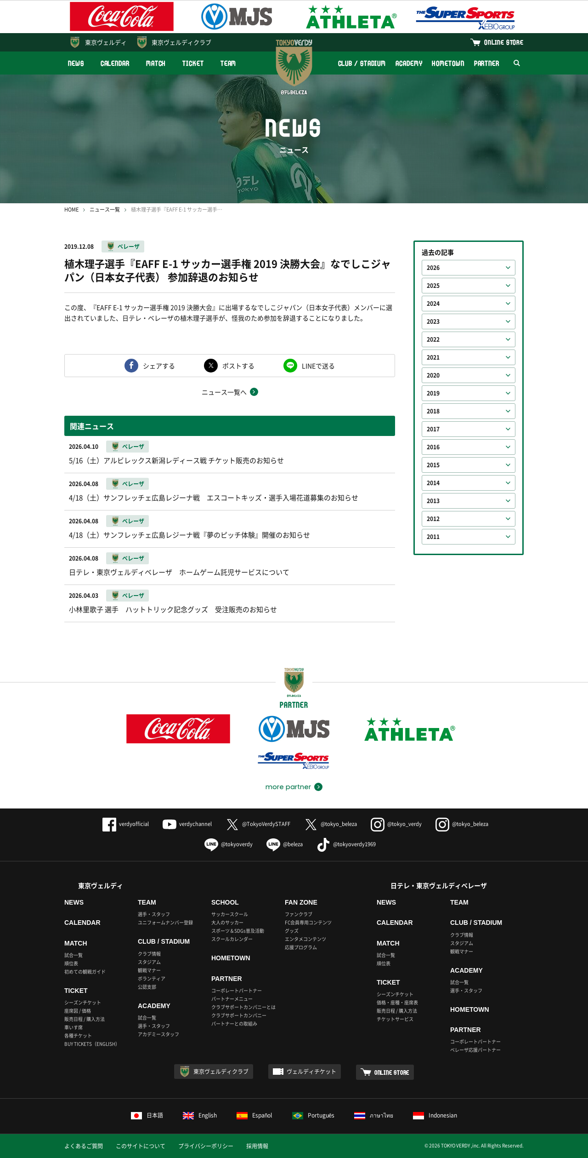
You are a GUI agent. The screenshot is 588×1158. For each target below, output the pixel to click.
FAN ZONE (301, 902)
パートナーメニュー (232, 998)
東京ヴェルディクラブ (181, 42)
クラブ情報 (149, 953)
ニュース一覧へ (224, 391)
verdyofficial (125, 824)
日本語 (147, 1115)
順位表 (71, 963)
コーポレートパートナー (236, 990)
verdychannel (187, 824)
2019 (433, 393)
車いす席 (73, 1027)
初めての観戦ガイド (85, 971)
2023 (433, 321)
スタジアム (149, 961)
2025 (433, 285)
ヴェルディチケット (311, 1071)
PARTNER (486, 63)
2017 (433, 429)
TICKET (193, 63)
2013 (433, 501)
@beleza (284, 844)
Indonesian (435, 1115)
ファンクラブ (298, 914)
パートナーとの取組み (234, 1023)
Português (313, 1115)
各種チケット (78, 1035)
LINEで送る (318, 365)
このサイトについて (140, 1146)
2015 (433, 465)
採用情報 (257, 1146)
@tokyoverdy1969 (346, 844)
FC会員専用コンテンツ (308, 922)
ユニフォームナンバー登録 (165, 922)
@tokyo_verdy (396, 824)
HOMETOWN (448, 63)
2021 (433, 357)
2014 (433, 483)
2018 (433, 411)
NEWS (76, 63)
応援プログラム (301, 947)
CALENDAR (115, 63)
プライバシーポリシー (205, 1146)
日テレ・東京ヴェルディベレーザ (438, 885)
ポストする (238, 365)
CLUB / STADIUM (362, 63)
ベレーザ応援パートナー (475, 1049)
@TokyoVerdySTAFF (258, 824)
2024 (433, 303)
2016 (433, 447)
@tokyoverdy (228, 844)
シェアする (159, 365)
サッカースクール (229, 914)
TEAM (228, 63)
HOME (71, 209)
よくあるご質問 (83, 1146)
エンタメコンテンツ (305, 938)
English (200, 1115)
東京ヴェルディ (106, 42)
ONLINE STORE (504, 42)
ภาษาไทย (373, 1115)
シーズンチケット (82, 1002)
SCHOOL (225, 902)
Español (254, 1115)
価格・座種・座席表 (397, 1002)
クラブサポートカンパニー (238, 1015)
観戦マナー (149, 970)
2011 (433, 537)
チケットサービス (395, 1018)
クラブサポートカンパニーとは (243, 1006)
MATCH (156, 63)
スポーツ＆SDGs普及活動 (237, 930)
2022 (433, 339)
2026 (433, 268)
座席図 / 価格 (77, 1010)
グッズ (292, 930)
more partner (288, 787)
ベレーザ (129, 246)
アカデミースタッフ (158, 1034)
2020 (433, 375)
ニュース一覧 (105, 209)
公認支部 (147, 986)
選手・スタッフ (154, 914)
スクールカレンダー (232, 938)
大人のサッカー (227, 922)
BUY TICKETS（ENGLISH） (92, 1043)
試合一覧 (73, 955)
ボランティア (151, 978)
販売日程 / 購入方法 (84, 1018)
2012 (433, 519)
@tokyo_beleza (330, 824)
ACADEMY (409, 63)
